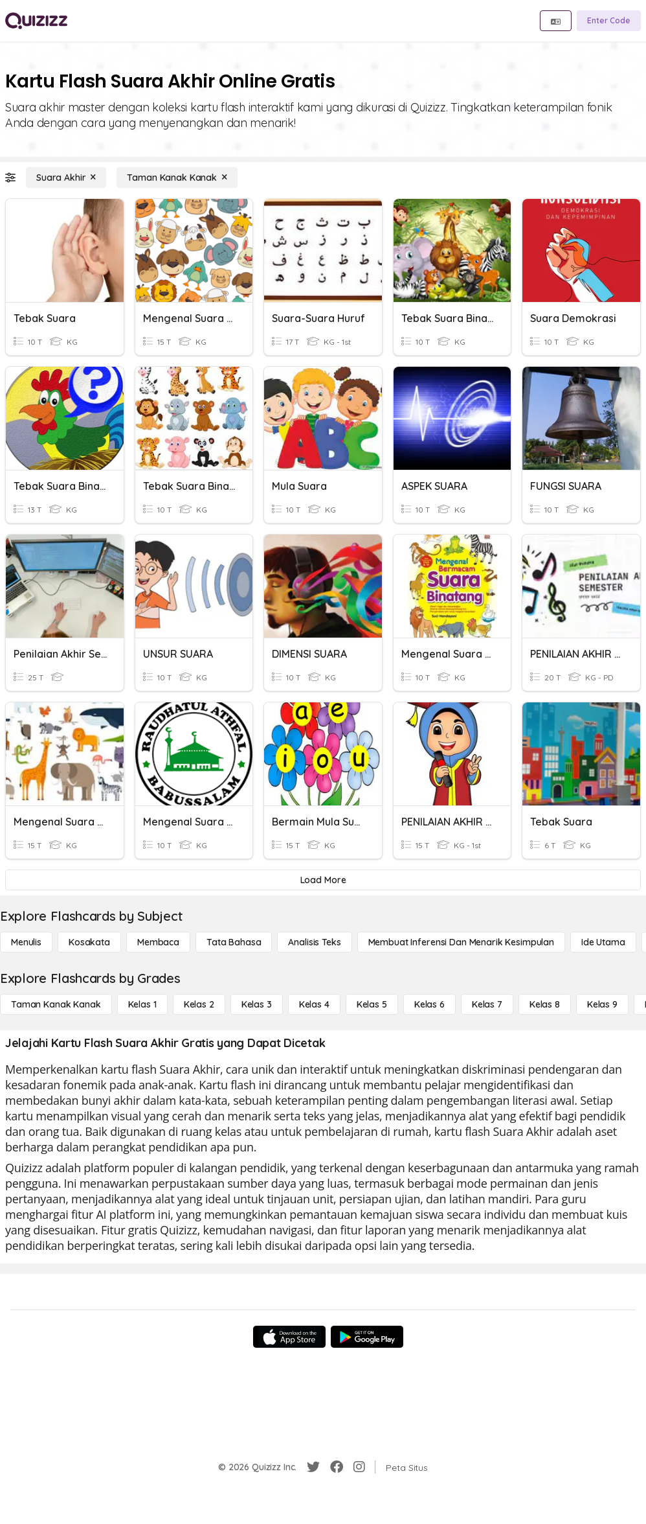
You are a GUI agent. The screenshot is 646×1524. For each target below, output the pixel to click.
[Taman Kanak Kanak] (177, 177)
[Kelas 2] (199, 1004)
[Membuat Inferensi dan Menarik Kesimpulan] (461, 942)
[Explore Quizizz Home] (36, 20)
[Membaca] (158, 942)
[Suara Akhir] (66, 177)
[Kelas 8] (544, 1004)
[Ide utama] (603, 942)
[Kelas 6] (429, 1004)
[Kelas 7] (487, 1004)
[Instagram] (359, 1467)
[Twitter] (313, 1467)
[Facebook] (336, 1467)
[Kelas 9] (602, 1004)
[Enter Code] (609, 20)
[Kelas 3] (256, 1004)
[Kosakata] (89, 942)
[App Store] (289, 1337)
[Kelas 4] (314, 1004)
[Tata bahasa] (233, 942)
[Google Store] (367, 1337)
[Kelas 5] (372, 1004)
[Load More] (323, 880)
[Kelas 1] (142, 1004)
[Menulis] (26, 942)
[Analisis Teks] (314, 942)
